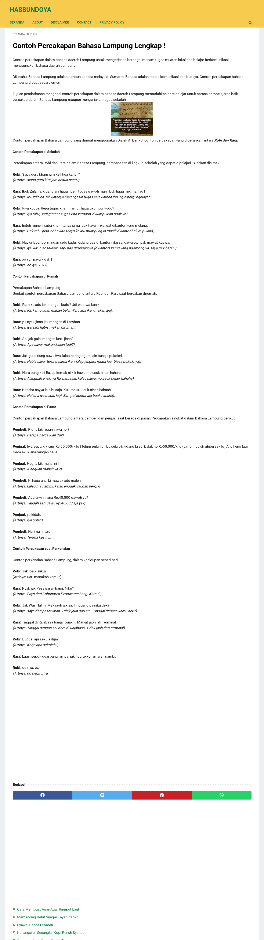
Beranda (20, 15)
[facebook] (33, 819)
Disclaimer (63, 15)
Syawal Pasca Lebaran (210, 60)
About (40, 15)
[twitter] (73, 819)
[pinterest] (113, 819)
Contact (87, 15)
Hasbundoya (33, 5)
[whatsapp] (153, 819)
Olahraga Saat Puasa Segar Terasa (219, 81)
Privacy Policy (114, 15)
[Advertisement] (93, 754)
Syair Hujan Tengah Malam (213, 89)
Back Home (132, 924)
